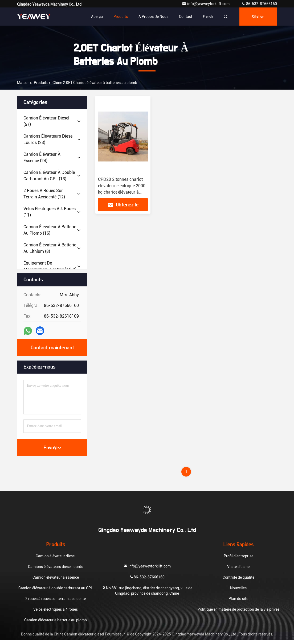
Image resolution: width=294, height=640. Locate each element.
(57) (46, 121)
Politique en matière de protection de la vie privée (238, 609)
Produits (120, 16)
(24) (41, 157)
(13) (49, 175)
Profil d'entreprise (238, 556)
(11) (49, 212)
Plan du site (238, 599)
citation (258, 16)
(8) (49, 248)
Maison (23, 83)
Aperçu (97, 16)
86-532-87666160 (259, 4)
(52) (49, 266)
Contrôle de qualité (238, 577)
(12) (44, 193)
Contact (185, 16)
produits (41, 83)
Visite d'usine (238, 567)
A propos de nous (153, 16)
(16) (49, 230)
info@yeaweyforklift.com (206, 4)
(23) (48, 139)
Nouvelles (238, 588)
